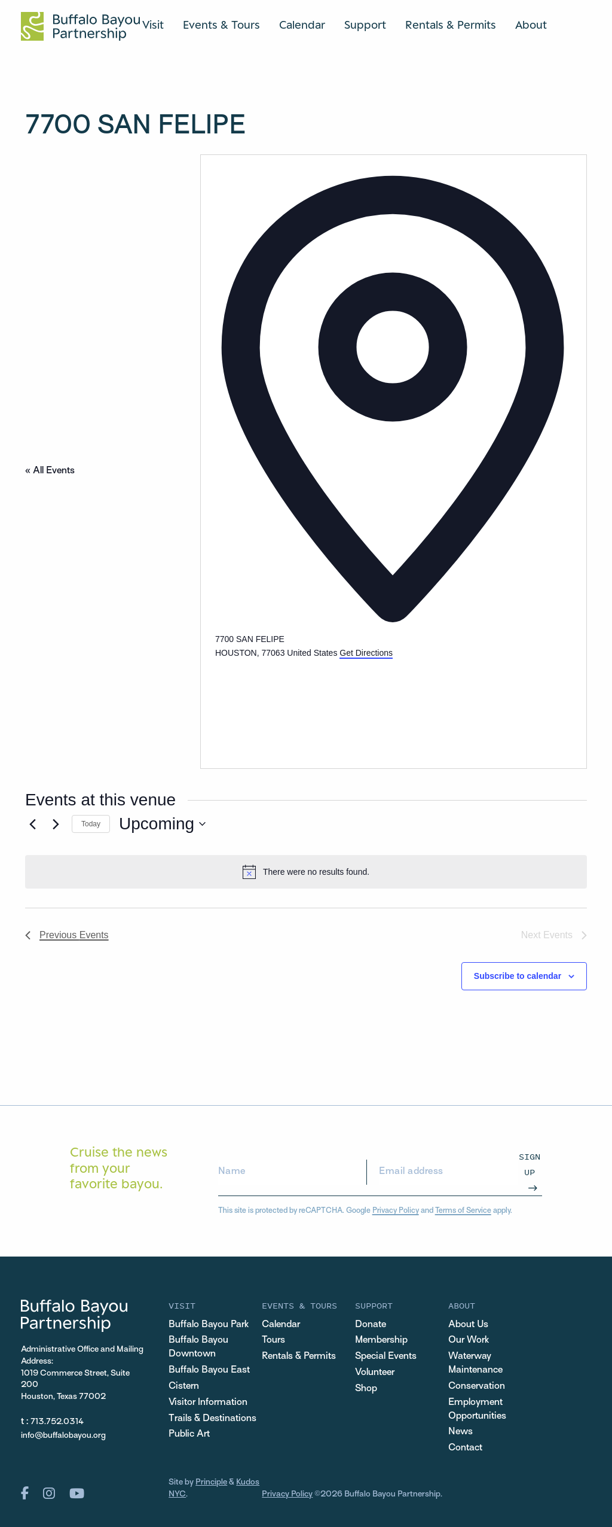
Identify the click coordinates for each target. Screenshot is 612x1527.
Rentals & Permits (450, 24)
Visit (153, 24)
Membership (381, 1340)
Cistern (184, 1386)
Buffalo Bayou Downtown (198, 1347)
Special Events (386, 1356)
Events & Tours (221, 24)
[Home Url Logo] (80, 26)
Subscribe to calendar (517, 976)
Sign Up (529, 1164)
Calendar (302, 24)
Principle (211, 1482)
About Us (468, 1325)
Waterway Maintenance (475, 1363)
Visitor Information (208, 1402)
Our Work (468, 1340)
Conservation (476, 1386)
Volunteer (374, 1372)
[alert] (306, 872)
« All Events (50, 471)
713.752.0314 (57, 1422)
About (531, 24)
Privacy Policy (395, 1211)
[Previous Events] (32, 824)
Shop (366, 1389)
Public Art (189, 1434)
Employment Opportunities (477, 1409)
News (460, 1432)
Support (365, 24)
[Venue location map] (304, 705)
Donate (370, 1325)
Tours (273, 1340)
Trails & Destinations (212, 1418)
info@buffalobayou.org (63, 1436)
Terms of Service (463, 1211)
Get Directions (366, 653)
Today (90, 824)
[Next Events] (55, 824)
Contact (465, 1448)
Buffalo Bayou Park (209, 1325)
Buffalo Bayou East (209, 1370)
